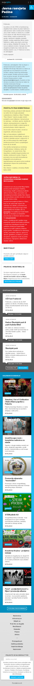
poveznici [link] (7, 212)
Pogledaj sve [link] (11, 368)
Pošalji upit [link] (9, 259)
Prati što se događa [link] (17, 624)
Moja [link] (6, 2)
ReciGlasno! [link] (23, 368)
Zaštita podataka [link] (17, 644)
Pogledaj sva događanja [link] (17, 608)
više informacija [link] (16, 674)
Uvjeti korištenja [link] (17, 646)
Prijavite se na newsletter (17, 655)
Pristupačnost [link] (17, 641)
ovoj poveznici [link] (11, 218)
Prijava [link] (17, 632)
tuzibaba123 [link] (13, 16)
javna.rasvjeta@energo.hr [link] (11, 80)
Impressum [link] (17, 649)
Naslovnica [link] (17, 616)
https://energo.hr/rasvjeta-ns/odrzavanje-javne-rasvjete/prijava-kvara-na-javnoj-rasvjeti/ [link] (17, 87)
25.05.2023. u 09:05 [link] (20, 94)
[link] (31, 7)
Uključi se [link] (17, 621)
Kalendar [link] (17, 629)
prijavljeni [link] (12, 101)
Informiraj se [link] (17, 618)
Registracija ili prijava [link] (13, 281)
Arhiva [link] (17, 634)
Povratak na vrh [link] (17, 683)
